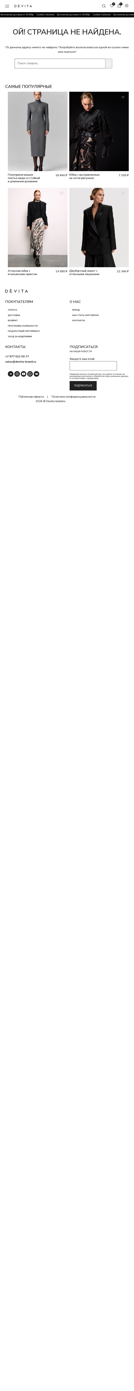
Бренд (76, 309)
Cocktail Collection (46, 14)
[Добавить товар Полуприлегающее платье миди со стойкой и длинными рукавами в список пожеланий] (62, 97)
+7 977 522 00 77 (17, 356)
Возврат (13, 320)
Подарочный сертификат (24, 331)
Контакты (78, 320)
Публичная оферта (31, 397)
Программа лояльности (23, 325)
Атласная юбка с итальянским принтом (22, 272)
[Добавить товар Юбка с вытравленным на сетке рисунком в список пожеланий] (123, 97)
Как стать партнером (85, 315)
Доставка (14, 315)
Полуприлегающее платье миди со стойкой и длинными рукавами (24, 178)
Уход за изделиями (20, 336)
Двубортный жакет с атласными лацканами (84, 272)
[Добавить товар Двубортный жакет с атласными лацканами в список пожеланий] (123, 193)
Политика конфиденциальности (73, 397)
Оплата (12, 309)
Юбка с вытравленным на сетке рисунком (84, 176)
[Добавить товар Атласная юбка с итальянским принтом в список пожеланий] (62, 193)
